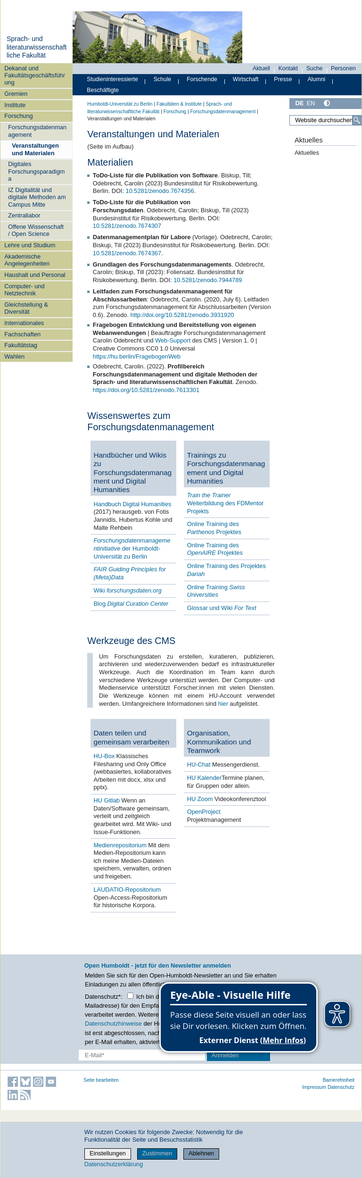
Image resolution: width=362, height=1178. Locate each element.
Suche (314, 68)
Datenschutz (341, 1087)
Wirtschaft (246, 79)
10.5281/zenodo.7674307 (127, 225)
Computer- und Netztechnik (24, 290)
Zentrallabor (24, 215)
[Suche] (357, 120)
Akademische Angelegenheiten (26, 260)
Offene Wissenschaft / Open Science (36, 230)
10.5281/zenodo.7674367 (127, 253)
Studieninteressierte (112, 79)
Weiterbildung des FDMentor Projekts (225, 503)
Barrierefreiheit (338, 1080)
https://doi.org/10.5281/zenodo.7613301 (146, 389)
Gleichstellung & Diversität (26, 308)
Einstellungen (108, 1153)
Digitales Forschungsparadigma (36, 171)
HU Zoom (200, 798)
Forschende (202, 79)
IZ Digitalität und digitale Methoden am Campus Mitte (37, 197)
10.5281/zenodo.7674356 (160, 190)
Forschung (18, 115)
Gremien (15, 93)
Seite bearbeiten (101, 1080)
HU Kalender (204, 777)
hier (224, 703)
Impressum (314, 1087)
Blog (130, 603)
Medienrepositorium (120, 845)
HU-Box (104, 756)
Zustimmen (157, 1153)
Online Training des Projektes (214, 527)
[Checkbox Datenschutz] (130, 996)
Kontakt (288, 68)
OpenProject (204, 811)
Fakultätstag (20, 345)
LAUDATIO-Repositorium (127, 889)
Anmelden (225, 1055)
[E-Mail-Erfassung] (142, 1055)
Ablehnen (201, 1153)
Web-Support (172, 340)
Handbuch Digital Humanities (132, 504)
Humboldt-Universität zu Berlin (119, 104)
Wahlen (14, 356)
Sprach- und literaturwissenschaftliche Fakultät (37, 47)
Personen (343, 68)
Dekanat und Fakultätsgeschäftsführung (34, 75)
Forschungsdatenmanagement (37, 131)
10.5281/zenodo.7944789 (207, 280)
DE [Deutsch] (299, 103)
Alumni (316, 79)
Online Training (216, 591)
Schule (163, 79)
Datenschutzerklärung (113, 1164)
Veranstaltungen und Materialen (35, 149)
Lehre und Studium (29, 245)
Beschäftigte (103, 90)
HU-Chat (199, 764)
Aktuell (261, 68)
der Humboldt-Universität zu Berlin (131, 548)
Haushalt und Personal (34, 274)
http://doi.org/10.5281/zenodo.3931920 (182, 314)
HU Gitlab (107, 800)
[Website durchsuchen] (325, 120)
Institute (14, 105)
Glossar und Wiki (221, 607)
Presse (283, 79)
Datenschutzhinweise (113, 1023)
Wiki (127, 590)
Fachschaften (22, 334)
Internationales (24, 322)
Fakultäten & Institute (179, 104)
